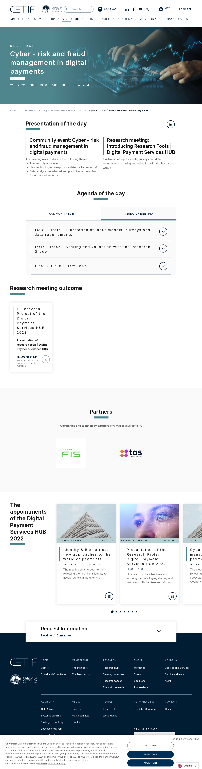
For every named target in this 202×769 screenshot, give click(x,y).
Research (72, 19)
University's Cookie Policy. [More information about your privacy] (52, 763)
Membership (46, 19)
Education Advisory (51, 728)
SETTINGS (150, 745)
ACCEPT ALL (150, 762)
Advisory (150, 19)
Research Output (112, 680)
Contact (107, 9)
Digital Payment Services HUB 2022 (62, 110)
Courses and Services (177, 667)
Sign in (165, 9)
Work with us (110, 715)
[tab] (63, 213)
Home (13, 110)
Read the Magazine (145, 709)
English (185, 766)
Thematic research (113, 687)
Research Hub (111, 667)
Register (185, 9)
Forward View (176, 19)
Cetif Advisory (49, 709)
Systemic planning (51, 715)
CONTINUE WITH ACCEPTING (185, 739)
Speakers (139, 680)
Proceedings (141, 687)
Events (137, 674)
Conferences (100, 19)
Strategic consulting (52, 722)
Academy (127, 19)
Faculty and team (174, 674)
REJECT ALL (150, 754)
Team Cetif (109, 709)
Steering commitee (113, 674)
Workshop (139, 667)
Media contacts (80, 715)
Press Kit (77, 709)
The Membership (81, 674)
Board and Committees (53, 674)
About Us (20, 19)
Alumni (168, 680)
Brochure (77, 722)
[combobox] (187, 765)
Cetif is (45, 667)
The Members (80, 667)
